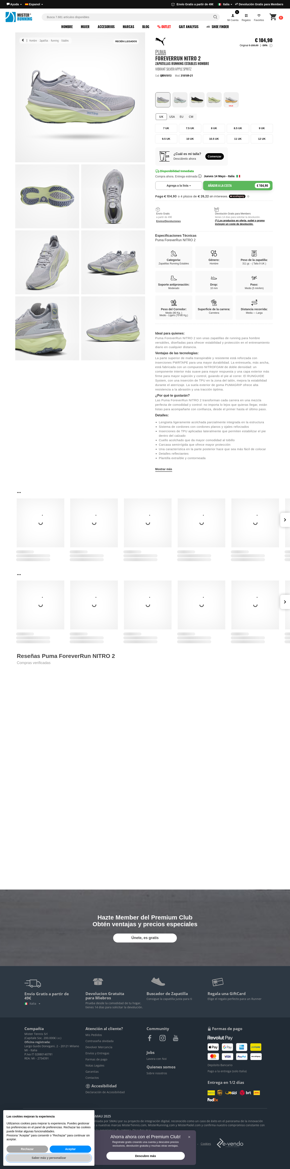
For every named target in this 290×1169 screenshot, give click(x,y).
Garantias (92, 1071)
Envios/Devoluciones (168, 221)
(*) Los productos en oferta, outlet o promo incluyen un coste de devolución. (240, 222)
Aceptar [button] (70, 1149)
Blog (145, 26)
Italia (32, 1003)
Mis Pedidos (93, 1035)
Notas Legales (94, 1065)
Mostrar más (163, 469)
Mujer (85, 26)
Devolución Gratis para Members (259, 4)
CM (191, 117)
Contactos (92, 1078)
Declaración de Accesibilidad (105, 1092)
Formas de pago (96, 1059)
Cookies (206, 1144)
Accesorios (106, 26)
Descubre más (145, 1156)
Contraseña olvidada (99, 1041)
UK (161, 117)
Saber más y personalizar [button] (49, 1157)
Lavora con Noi (157, 1059)
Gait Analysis (188, 26)
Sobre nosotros (157, 1073)
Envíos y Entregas (97, 1053)
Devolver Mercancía (98, 1047)
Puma (160, 52)
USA (172, 117)
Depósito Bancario (220, 1065)
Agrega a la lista (184, 185)
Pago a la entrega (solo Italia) (227, 1071)
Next (285, 520)
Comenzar (215, 156)
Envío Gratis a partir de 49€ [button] (201, 4)
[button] (14, 4)
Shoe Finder (218, 26)
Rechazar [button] (27, 1149)
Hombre (67, 26)
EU (181, 117)
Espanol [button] (34, 4)
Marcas (128, 26)
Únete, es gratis (145, 938)
